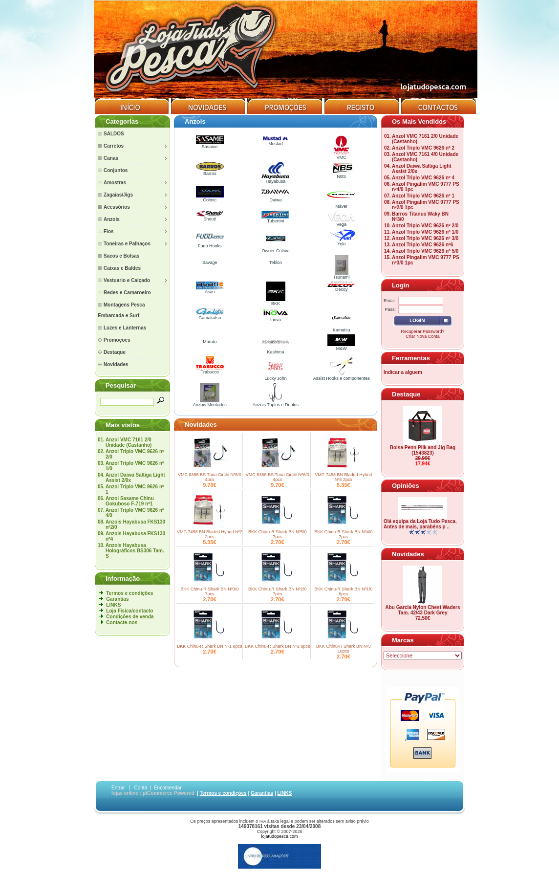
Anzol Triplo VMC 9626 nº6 (422, 244)
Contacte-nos (121, 622)
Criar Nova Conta (423, 336)
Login (400, 285)
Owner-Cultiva (275, 248)
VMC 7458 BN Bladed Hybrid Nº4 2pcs (343, 477)
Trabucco (210, 370)
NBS (341, 174)
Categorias (122, 121)
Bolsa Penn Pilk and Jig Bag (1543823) (422, 450)
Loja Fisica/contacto (129, 610)
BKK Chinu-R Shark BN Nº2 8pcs (277, 646)
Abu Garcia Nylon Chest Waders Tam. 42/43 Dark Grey (423, 610)
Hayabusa (275, 179)
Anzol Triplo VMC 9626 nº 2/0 (425, 225)
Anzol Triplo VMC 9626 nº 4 (423, 177)
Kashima (275, 350)
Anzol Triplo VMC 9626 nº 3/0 (425, 238)
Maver (341, 204)
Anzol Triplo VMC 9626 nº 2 (423, 148)
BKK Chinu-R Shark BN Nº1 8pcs (209, 646)
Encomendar (168, 787)
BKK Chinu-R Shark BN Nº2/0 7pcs (277, 591)
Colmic (210, 198)
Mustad (275, 141)
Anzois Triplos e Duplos (276, 402)
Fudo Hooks (210, 244)
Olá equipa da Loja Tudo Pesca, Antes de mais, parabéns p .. (420, 524)
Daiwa (275, 198)
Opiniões (405, 485)
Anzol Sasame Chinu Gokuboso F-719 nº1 (130, 501)
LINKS (113, 605)
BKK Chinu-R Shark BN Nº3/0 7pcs (209, 591)
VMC (341, 155)
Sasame (210, 144)
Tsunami (341, 275)
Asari (210, 289)
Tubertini (275, 219)
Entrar (118, 787)
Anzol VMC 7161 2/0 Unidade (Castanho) (128, 442)
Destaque (406, 394)
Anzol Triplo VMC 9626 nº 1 (423, 195)
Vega (341, 222)
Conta (141, 787)
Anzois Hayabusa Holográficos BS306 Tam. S (135, 551)
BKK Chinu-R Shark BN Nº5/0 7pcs (277, 534)
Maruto (209, 341)
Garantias (117, 599)
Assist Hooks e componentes (341, 376)
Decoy (341, 287)
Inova (275, 317)
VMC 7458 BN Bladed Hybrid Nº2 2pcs (209, 534)
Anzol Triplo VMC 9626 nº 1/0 (425, 232)
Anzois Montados (210, 402)
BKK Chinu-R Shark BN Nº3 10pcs (343, 649)
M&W (341, 346)
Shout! (210, 217)
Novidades (201, 424)
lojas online (124, 793)
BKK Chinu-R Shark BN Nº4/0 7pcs (343, 534)
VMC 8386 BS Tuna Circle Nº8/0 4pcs (209, 477)
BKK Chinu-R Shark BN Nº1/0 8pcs (343, 591)
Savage (209, 262)
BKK (275, 301)
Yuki (341, 242)
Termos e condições (129, 593)
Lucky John (275, 376)
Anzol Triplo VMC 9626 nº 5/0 (425, 251)
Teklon (275, 262)
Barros (210, 171)
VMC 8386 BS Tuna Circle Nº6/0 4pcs (277, 477)
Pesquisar (121, 385)
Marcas (403, 640)
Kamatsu (341, 328)
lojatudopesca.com (279, 836)
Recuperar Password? (422, 331)
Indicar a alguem (403, 372)
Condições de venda (129, 616)
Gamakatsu (210, 315)
